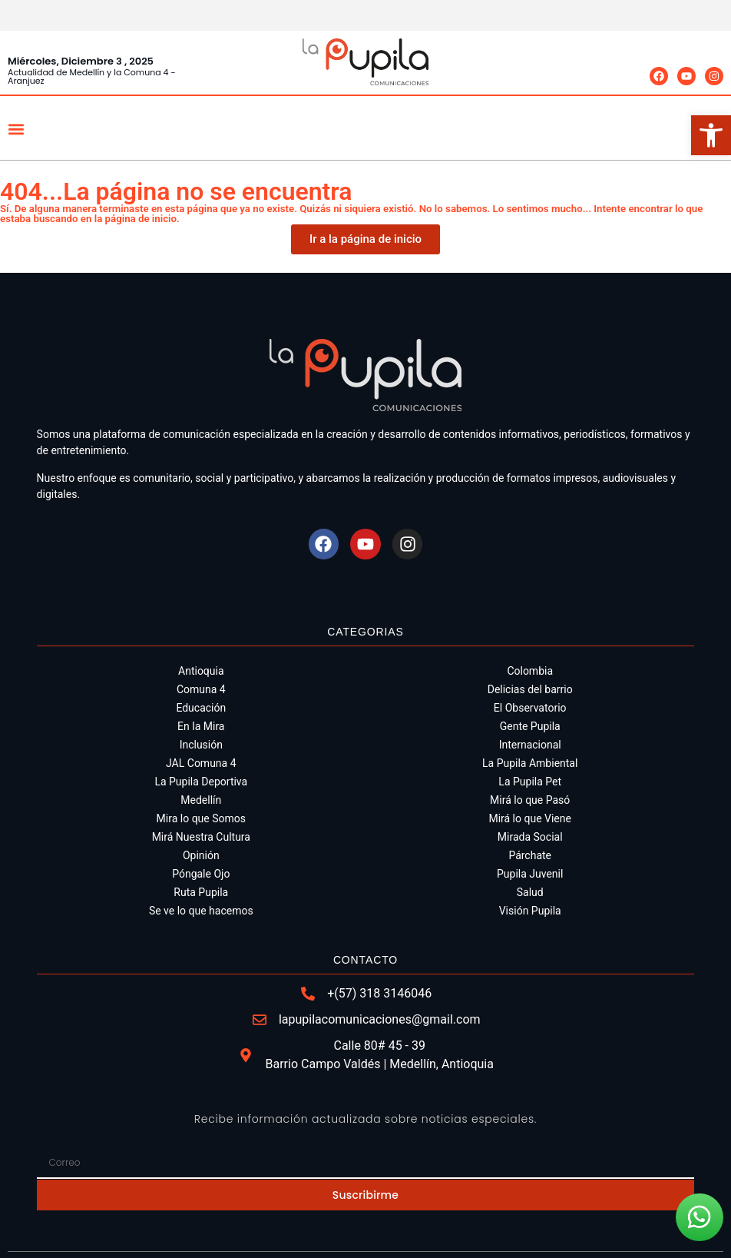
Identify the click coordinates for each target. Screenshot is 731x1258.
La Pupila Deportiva (200, 781)
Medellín (200, 800)
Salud (530, 892)
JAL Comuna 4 (201, 763)
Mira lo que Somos (201, 818)
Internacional (530, 745)
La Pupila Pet (529, 781)
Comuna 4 (201, 689)
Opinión (201, 855)
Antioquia (201, 671)
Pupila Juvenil (530, 874)
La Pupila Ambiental (529, 763)
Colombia (530, 671)
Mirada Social (530, 837)
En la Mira (200, 726)
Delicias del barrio (530, 689)
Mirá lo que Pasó (530, 800)
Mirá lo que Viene (529, 818)
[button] (15, 128)
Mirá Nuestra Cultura (201, 837)
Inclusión (201, 745)
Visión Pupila (530, 910)
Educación (201, 708)
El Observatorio (530, 708)
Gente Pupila (530, 726)
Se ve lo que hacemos (201, 910)
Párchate (529, 855)
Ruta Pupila (201, 892)
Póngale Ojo (201, 874)
